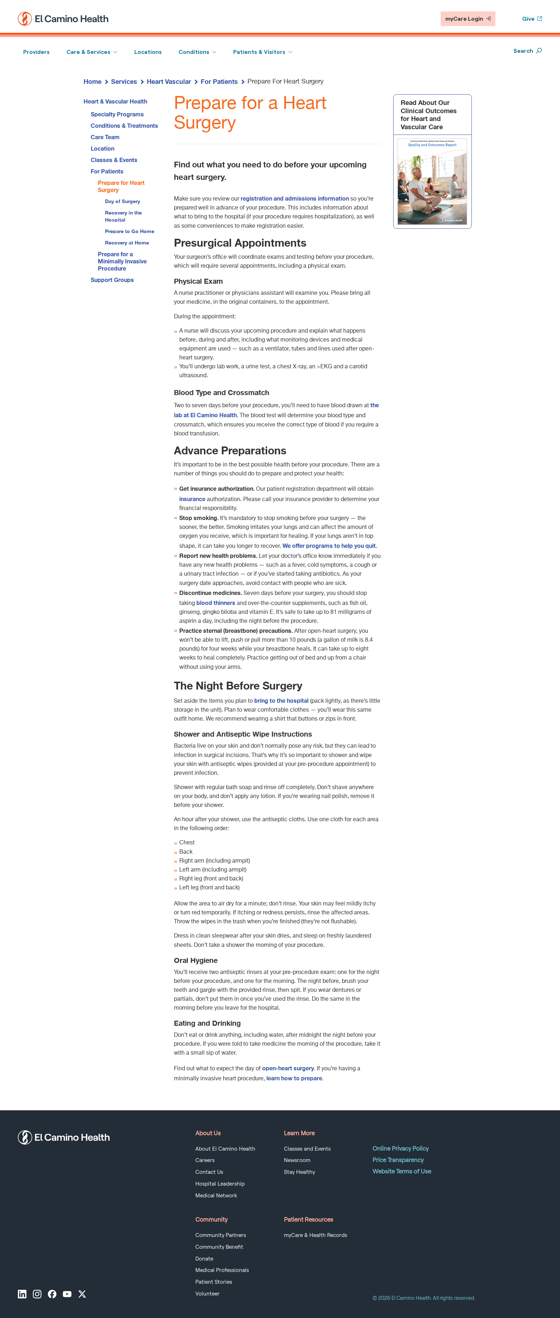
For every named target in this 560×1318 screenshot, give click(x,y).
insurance (192, 498)
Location (102, 148)
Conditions (194, 52)
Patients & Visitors (259, 52)
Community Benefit (219, 1247)
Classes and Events (307, 1149)
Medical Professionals (222, 1270)
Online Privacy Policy (400, 1148)
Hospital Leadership (220, 1184)
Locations (148, 52)
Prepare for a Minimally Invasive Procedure (122, 261)
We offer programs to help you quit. (329, 545)
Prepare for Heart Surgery (121, 186)
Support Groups (112, 279)
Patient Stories (213, 1282)
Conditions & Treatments (124, 125)
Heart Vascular (169, 81)
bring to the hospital (281, 700)
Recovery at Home (127, 242)
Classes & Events (114, 159)
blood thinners (215, 602)
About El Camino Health (225, 1149)
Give (532, 18)
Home (92, 81)
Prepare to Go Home (129, 231)
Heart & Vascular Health (115, 101)
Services (124, 81)
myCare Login (468, 18)
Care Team (105, 136)
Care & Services (88, 52)
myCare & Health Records (315, 1235)
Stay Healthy (299, 1172)
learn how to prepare (294, 1078)
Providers (36, 52)
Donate (204, 1259)
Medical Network (216, 1195)
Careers (205, 1160)
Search (528, 50)
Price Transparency (398, 1159)
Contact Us (209, 1172)
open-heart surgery (288, 1068)
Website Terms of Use (401, 1171)
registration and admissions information (295, 198)
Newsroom (297, 1160)
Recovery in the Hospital (123, 216)
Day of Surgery (122, 201)
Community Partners (220, 1235)
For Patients (219, 81)
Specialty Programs (117, 114)
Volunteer (207, 1294)
